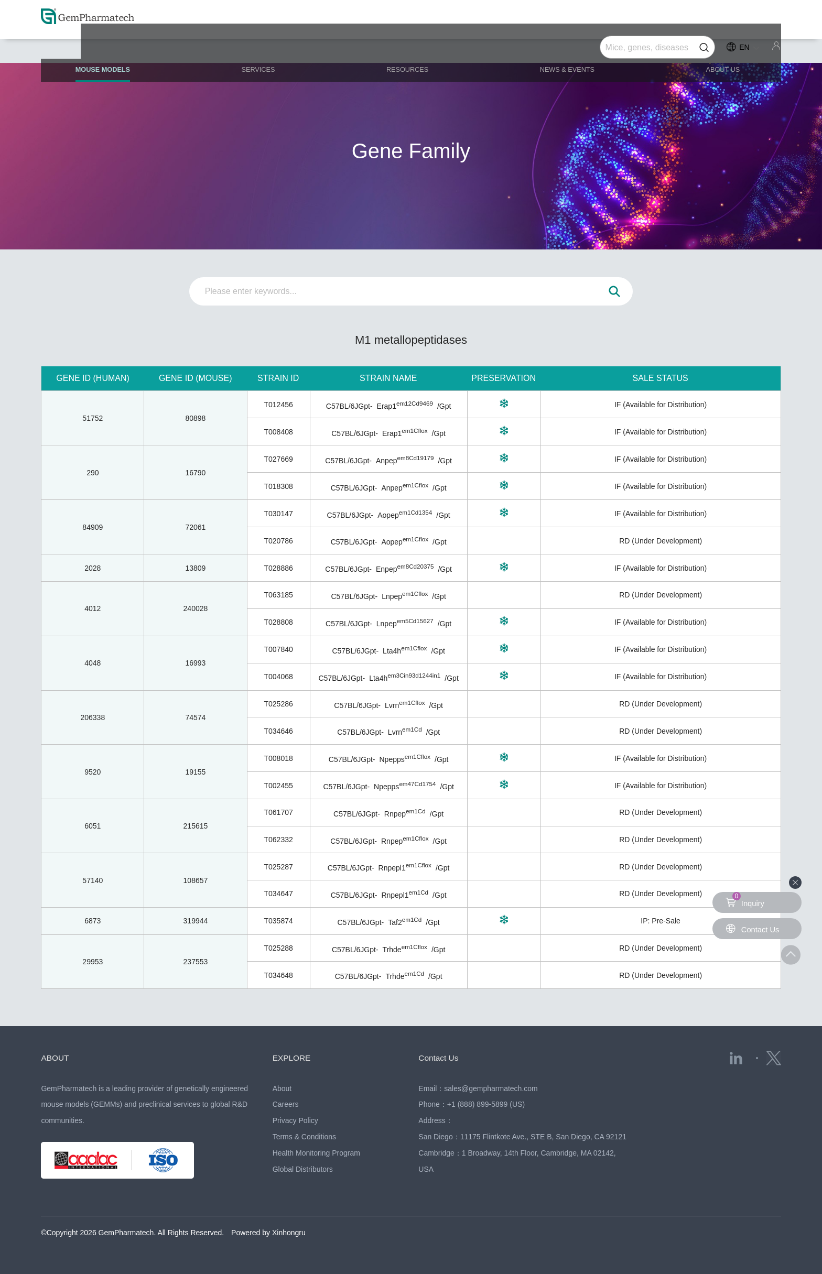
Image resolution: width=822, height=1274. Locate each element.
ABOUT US (709, 47)
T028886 (278, 568)
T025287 (278, 867)
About (282, 1088)
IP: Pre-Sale (660, 921)
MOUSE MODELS (125, 52)
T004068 (278, 676)
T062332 (278, 839)
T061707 (278, 812)
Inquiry (746, 900)
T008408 (278, 432)
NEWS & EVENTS (563, 47)
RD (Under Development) (660, 541)
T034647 (278, 893)
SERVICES (272, 47)
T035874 (278, 921)
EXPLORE (295, 1057)
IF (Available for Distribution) (660, 404)
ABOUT (57, 1057)
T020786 (278, 541)
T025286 (278, 704)
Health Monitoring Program (316, 1153)
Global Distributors (303, 1169)
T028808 (278, 622)
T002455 (278, 785)
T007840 (278, 649)
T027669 (278, 459)
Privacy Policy (295, 1120)
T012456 (278, 404)
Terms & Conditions (304, 1137)
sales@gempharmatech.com (490, 1088)
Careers (286, 1104)
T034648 (278, 975)
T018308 (278, 486)
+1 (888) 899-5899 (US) (486, 1104)
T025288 (278, 948)
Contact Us (441, 1057)
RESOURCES (410, 47)
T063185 (278, 595)
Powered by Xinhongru (268, 1232)
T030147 (278, 513)
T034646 (278, 731)
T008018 (278, 758)
